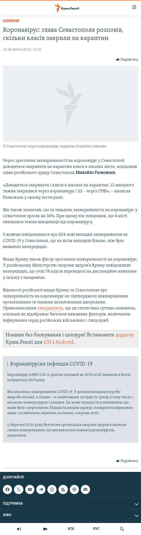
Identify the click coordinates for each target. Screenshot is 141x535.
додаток (124, 335)
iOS (47, 342)
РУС (96, 529)
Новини (11, 21)
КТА (71, 529)
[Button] (127, 59)
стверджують (50, 308)
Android (64, 342)
